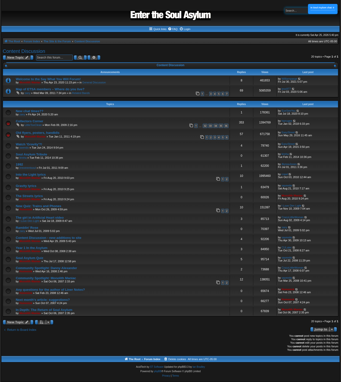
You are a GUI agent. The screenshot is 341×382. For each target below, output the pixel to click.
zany (27, 93)
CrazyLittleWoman (293, 217)
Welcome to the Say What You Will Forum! (48, 79)
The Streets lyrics (29, 196)
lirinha (23, 157)
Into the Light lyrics (31, 174)
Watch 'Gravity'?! (29, 144)
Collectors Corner (29, 121)
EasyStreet (288, 132)
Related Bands (81, 93)
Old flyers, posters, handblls (37, 133)
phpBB (157, 371)
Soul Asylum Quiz (29, 258)
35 (221, 125)
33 (210, 125)
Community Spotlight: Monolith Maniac (46, 278)
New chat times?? (29, 111)
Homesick (25, 209)
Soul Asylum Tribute (31, 154)
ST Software (157, 367)
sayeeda (287, 185)
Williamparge (289, 78)
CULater (287, 247)
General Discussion (94, 82)
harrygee (287, 120)
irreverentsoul (27, 167)
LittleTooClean (33, 124)
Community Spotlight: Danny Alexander (46, 268)
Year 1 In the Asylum (32, 248)
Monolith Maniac (30, 82)
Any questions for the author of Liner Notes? (50, 289)
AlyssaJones (289, 164)
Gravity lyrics (26, 186)
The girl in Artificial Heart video (40, 217)
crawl (285, 174)
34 (215, 125)
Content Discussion (24, 51)
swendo (24, 147)
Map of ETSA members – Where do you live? (50, 89)
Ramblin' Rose (27, 227)
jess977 (286, 88)
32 (205, 125)
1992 (19, 164)
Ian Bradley (198, 367)
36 (226, 125)
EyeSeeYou (289, 110)
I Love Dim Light (291, 205)
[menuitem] (173, 29)
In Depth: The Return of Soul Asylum (44, 310)
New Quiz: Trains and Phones (38, 206)
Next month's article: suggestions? (43, 300)
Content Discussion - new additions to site (48, 238)
